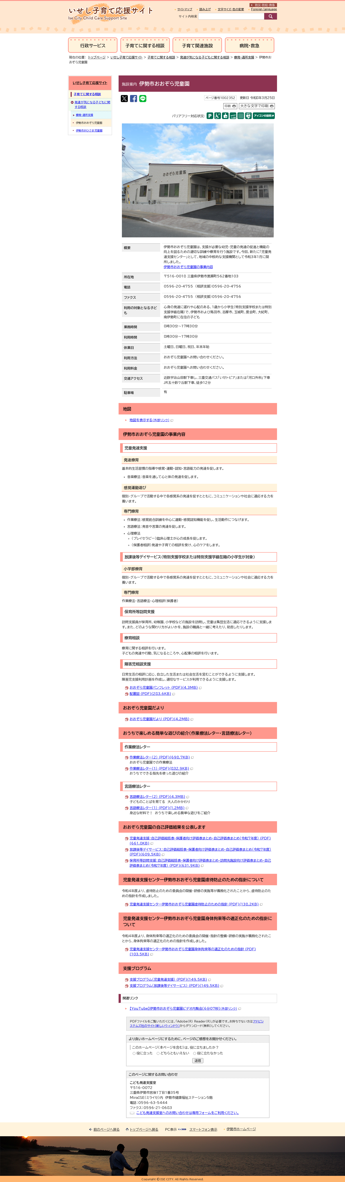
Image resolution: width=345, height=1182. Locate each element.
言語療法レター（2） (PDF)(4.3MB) (159, 796)
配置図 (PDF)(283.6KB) (152, 693)
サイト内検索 (188, 16)
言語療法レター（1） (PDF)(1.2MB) (159, 808)
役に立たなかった (210, 1053)
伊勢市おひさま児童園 (89, 130)
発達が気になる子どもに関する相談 (204, 57)
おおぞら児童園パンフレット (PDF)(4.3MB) (166, 687)
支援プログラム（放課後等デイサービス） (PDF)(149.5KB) (176, 985)
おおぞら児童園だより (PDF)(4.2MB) (161, 719)
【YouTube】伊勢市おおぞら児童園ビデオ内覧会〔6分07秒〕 (185, 1008)
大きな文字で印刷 (254, 106)
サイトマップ (184, 9)
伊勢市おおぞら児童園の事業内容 (188, 267)
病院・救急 (249, 46)
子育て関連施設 (197, 46)
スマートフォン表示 (203, 1129)
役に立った (144, 1053)
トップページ (97, 57)
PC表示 (171, 1129)
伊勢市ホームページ (241, 1129)
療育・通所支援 (244, 57)
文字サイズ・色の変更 (231, 9)
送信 (198, 1060)
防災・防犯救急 (265, 5)
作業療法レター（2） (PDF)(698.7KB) (162, 757)
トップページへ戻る (144, 1129)
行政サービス (93, 46)
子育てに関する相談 (145, 46)
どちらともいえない (174, 1053)
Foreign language (264, 9)
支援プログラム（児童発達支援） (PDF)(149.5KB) (170, 979)
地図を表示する (151, 420)
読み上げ (205, 9)
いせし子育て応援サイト (126, 57)
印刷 (228, 106)
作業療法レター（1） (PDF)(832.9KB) (161, 768)
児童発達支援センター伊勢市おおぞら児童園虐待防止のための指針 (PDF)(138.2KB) (196, 904)
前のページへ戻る (107, 1129)
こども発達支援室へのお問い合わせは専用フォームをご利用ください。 (187, 1112)
